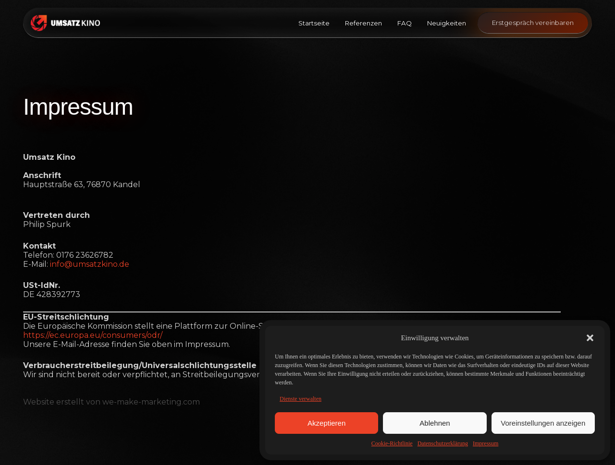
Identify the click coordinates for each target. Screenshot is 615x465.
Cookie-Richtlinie (392, 443)
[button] (590, 338)
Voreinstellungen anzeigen (543, 423)
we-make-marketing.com (151, 401)
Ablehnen (434, 423)
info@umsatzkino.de (89, 264)
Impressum (485, 443)
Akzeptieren (326, 423)
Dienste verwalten (300, 398)
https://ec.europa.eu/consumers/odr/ (92, 335)
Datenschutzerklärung (443, 443)
